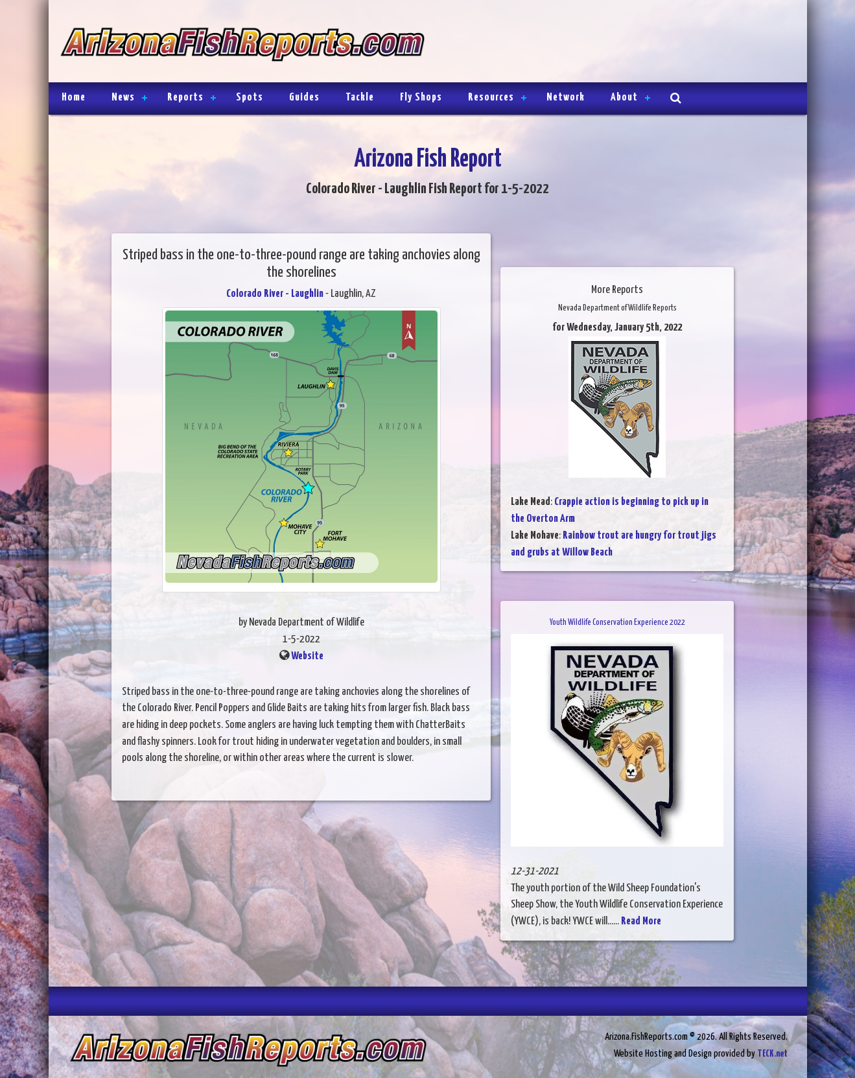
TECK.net (772, 1054)
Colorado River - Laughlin (274, 293)
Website (307, 656)
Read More (641, 921)
